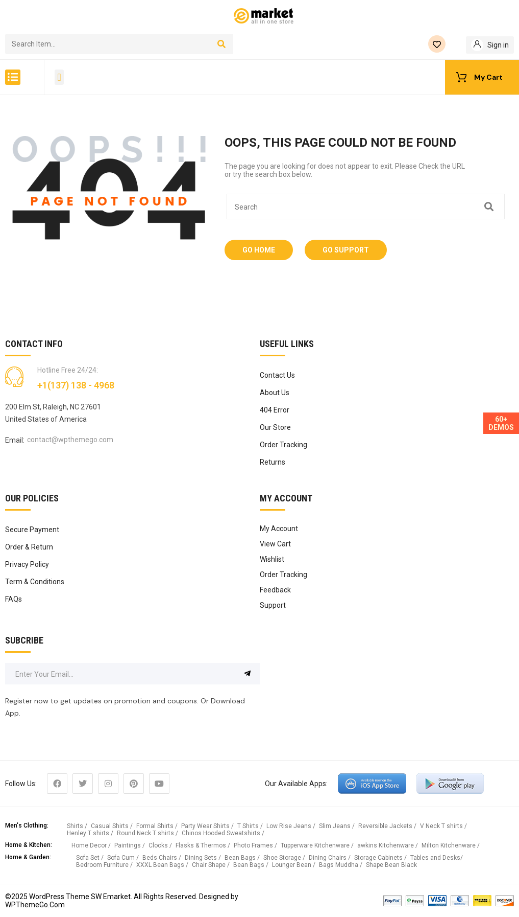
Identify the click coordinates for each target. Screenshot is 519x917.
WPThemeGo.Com (35, 905)
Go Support (346, 250)
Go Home (258, 250)
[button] (12, 77)
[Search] (221, 44)
